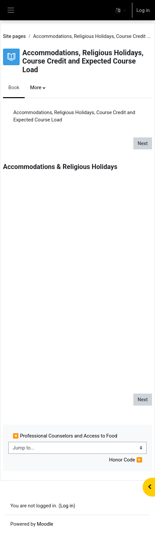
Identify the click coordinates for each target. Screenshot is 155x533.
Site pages (14, 36)
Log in (143, 10)
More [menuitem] (35, 87)
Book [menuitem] (13, 87)
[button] (121, 10)
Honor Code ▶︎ (125, 460)
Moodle (45, 524)
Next (143, 143)
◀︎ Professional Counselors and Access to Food (65, 436)
